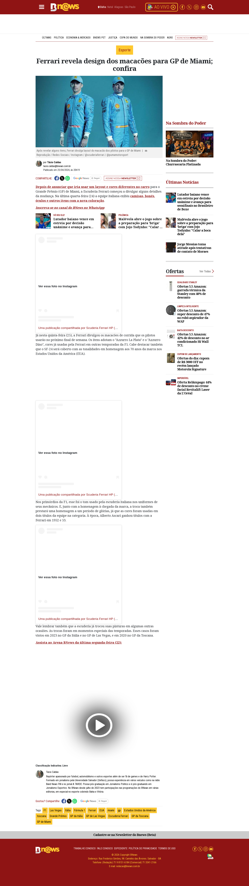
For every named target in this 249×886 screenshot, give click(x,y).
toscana (41, 816)
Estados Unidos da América (139, 810)
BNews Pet (99, 37)
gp (119, 810)
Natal (110, 7)
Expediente (120, 848)
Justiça (112, 37)
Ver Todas (205, 271)
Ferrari (92, 810)
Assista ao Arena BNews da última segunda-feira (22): (79, 642)
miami (111, 810)
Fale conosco (105, 848)
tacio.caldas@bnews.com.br (57, 166)
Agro (170, 37)
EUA (102, 810)
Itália (68, 810)
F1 (45, 810)
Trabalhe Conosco (85, 848)
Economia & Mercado (78, 37)
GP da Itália (76, 816)
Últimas (46, 37)
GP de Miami (44, 821)
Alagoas (118, 7)
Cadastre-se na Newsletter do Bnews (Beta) (124, 835)
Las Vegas (56, 810)
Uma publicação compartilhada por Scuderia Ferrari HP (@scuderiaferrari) (88, 328)
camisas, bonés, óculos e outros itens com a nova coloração (95, 198)
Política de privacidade (143, 848)
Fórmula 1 (79, 810)
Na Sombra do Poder (152, 37)
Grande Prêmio (58, 816)
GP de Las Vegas (95, 816)
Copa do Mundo (129, 37)
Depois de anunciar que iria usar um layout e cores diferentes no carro (93, 187)
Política (59, 37)
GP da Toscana (140, 816)
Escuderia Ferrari (118, 816)
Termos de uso (166, 848)
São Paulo (129, 7)
